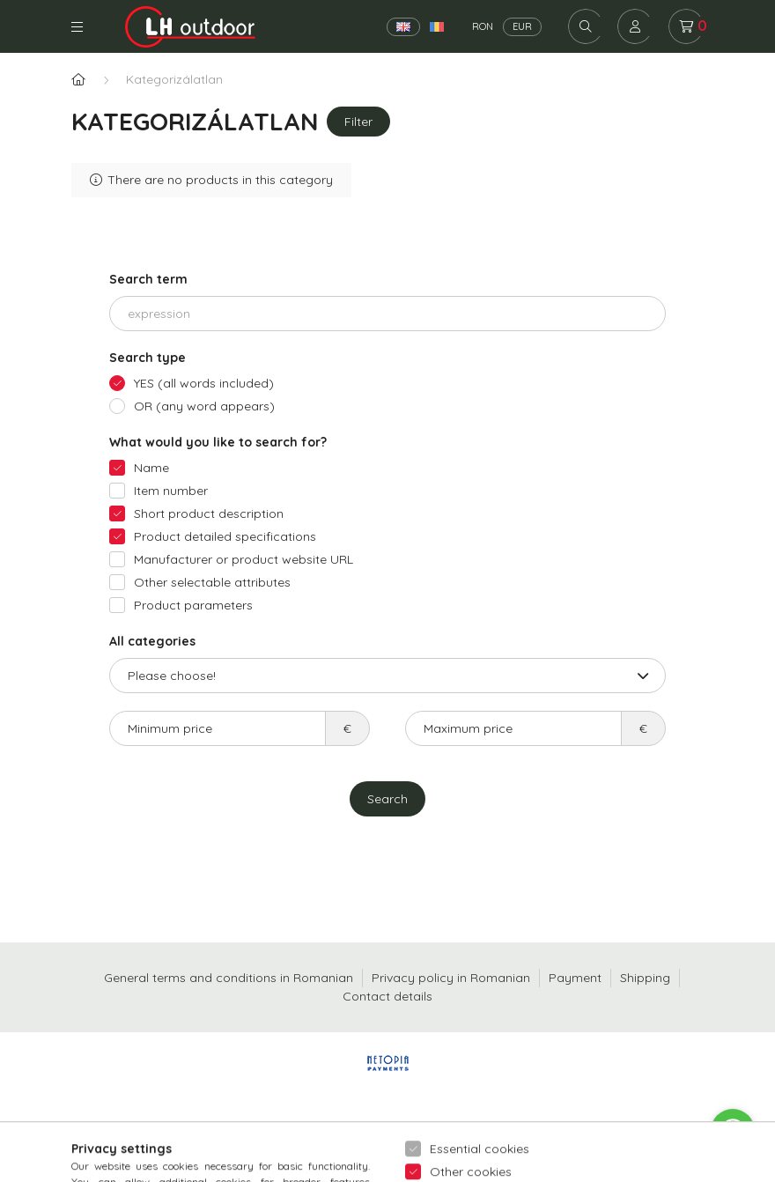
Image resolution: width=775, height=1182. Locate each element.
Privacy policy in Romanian (451, 978)
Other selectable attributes (212, 582)
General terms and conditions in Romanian (228, 978)
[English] (403, 27)
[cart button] (686, 26)
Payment (575, 978)
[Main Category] (78, 79)
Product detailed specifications (225, 536)
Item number (171, 491)
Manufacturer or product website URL (243, 559)
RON (482, 26)
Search (387, 799)
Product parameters (193, 605)
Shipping (645, 978)
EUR (522, 26)
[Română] (437, 27)
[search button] (585, 26)
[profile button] (635, 26)
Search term (148, 279)
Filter (358, 121)
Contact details (387, 996)
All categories (152, 641)
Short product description (209, 513)
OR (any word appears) (204, 406)
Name (151, 468)
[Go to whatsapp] (733, 1131)
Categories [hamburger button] (77, 27)
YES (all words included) (204, 383)
